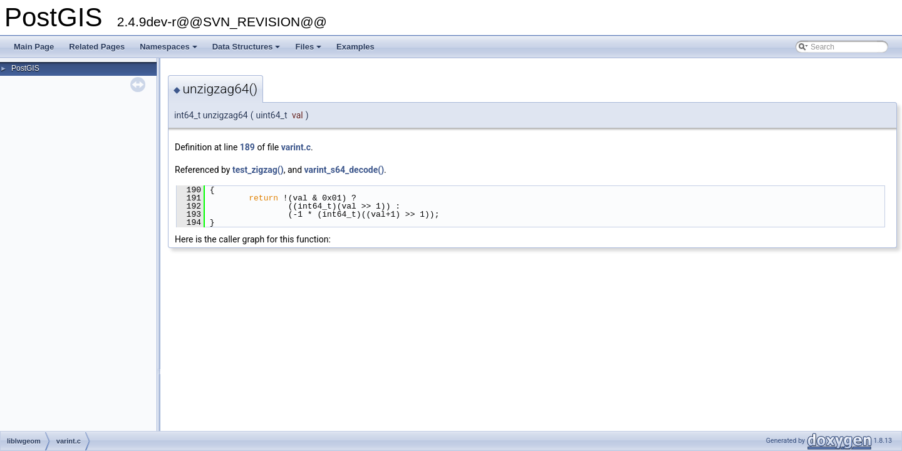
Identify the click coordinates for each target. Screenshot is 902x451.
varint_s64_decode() (344, 170)
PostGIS (25, 68)
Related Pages (97, 46)
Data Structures (247, 50)
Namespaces (169, 50)
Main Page (34, 46)
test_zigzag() (258, 170)
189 (247, 147)
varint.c (296, 147)
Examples (355, 46)
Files (309, 50)
